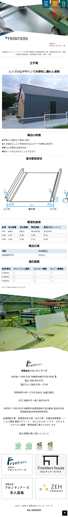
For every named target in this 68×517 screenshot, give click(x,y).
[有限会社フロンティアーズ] (16, 38)
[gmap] (56, 377)
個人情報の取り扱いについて (34, 433)
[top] (64, 513)
